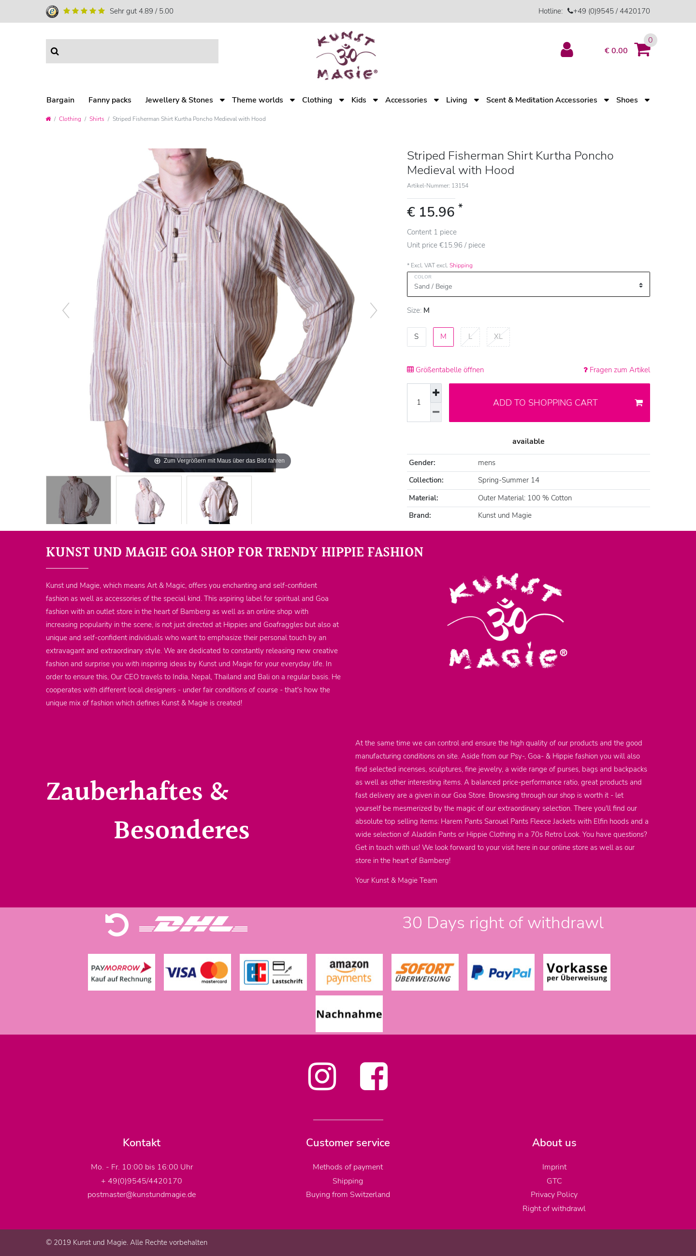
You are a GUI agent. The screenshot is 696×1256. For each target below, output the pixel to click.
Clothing (317, 100)
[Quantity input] (418, 402)
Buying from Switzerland (348, 1194)
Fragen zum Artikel (616, 370)
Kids (358, 100)
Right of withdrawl (554, 1208)
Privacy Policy (554, 1194)
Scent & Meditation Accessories (541, 100)
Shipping (461, 265)
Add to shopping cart (568, 403)
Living (456, 100)
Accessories (406, 100)
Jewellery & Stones (179, 100)
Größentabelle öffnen (445, 370)
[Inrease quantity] (436, 393)
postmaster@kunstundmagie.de (141, 1194)
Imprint (554, 1167)
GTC (554, 1181)
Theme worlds (257, 100)
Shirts (96, 119)
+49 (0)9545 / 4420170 (611, 11)
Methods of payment (348, 1167)
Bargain (60, 100)
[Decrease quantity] (436, 412)
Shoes (627, 100)
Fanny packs (109, 100)
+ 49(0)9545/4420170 (141, 1181)
